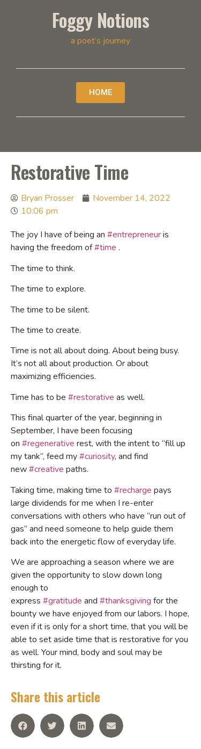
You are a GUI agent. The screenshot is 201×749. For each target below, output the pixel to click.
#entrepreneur (134, 235)
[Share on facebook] (23, 726)
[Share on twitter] (52, 726)
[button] (100, 92)
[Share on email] (111, 726)
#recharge (133, 490)
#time (105, 247)
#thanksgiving (125, 601)
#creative (46, 469)
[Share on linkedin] (82, 726)
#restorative (91, 397)
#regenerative (48, 443)
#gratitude (62, 601)
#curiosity (97, 456)
